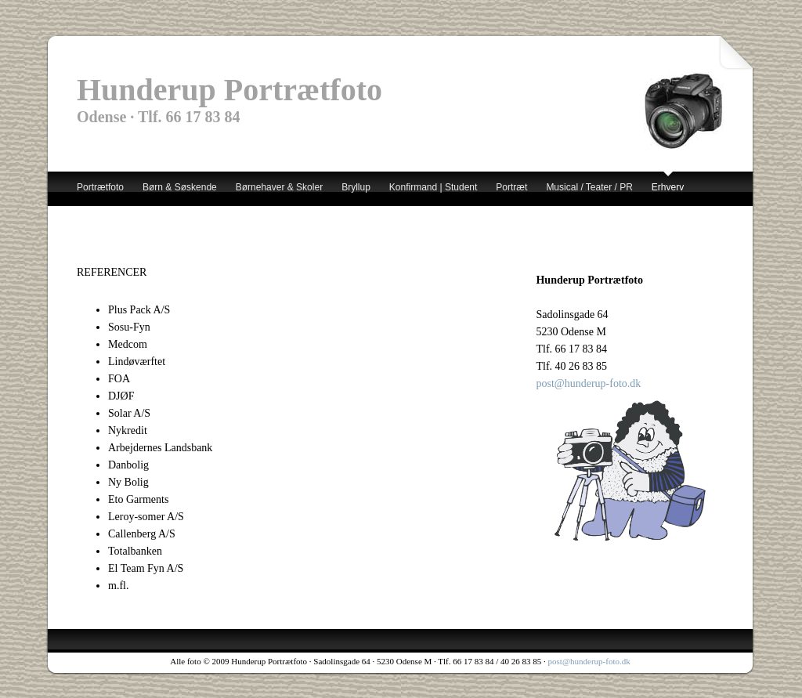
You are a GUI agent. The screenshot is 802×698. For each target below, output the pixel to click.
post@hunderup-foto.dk (588, 383)
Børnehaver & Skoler (279, 187)
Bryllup (355, 187)
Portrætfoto (100, 187)
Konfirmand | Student (433, 187)
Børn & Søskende (180, 187)
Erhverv (668, 187)
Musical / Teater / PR (589, 187)
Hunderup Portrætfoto (229, 89)
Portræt (511, 187)
